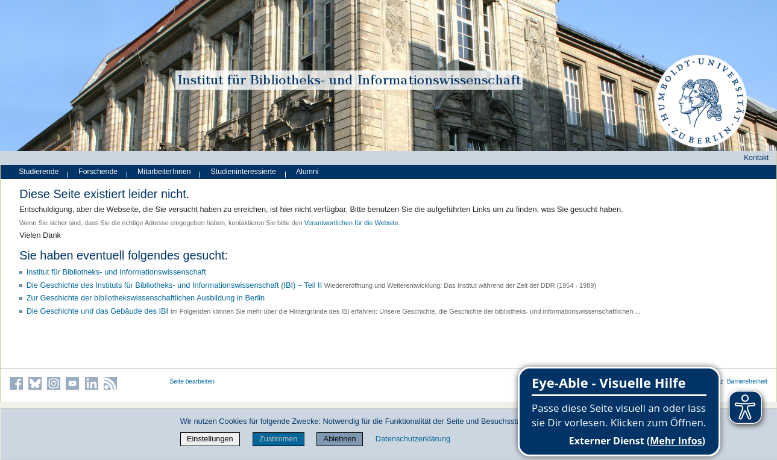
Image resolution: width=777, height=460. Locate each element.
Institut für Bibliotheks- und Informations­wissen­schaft (116, 271)
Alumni (307, 171)
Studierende (38, 171)
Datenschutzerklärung (413, 438)
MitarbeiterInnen (164, 171)
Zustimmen (278, 438)
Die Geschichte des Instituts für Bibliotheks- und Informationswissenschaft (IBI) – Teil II (174, 285)
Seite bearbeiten (192, 381)
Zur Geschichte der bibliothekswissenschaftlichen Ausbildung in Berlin (146, 297)
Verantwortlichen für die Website (351, 222)
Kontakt (756, 158)
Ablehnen (340, 438)
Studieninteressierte (243, 171)
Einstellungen (210, 438)
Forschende (98, 171)
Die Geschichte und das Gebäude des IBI (97, 310)
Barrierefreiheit (747, 381)
